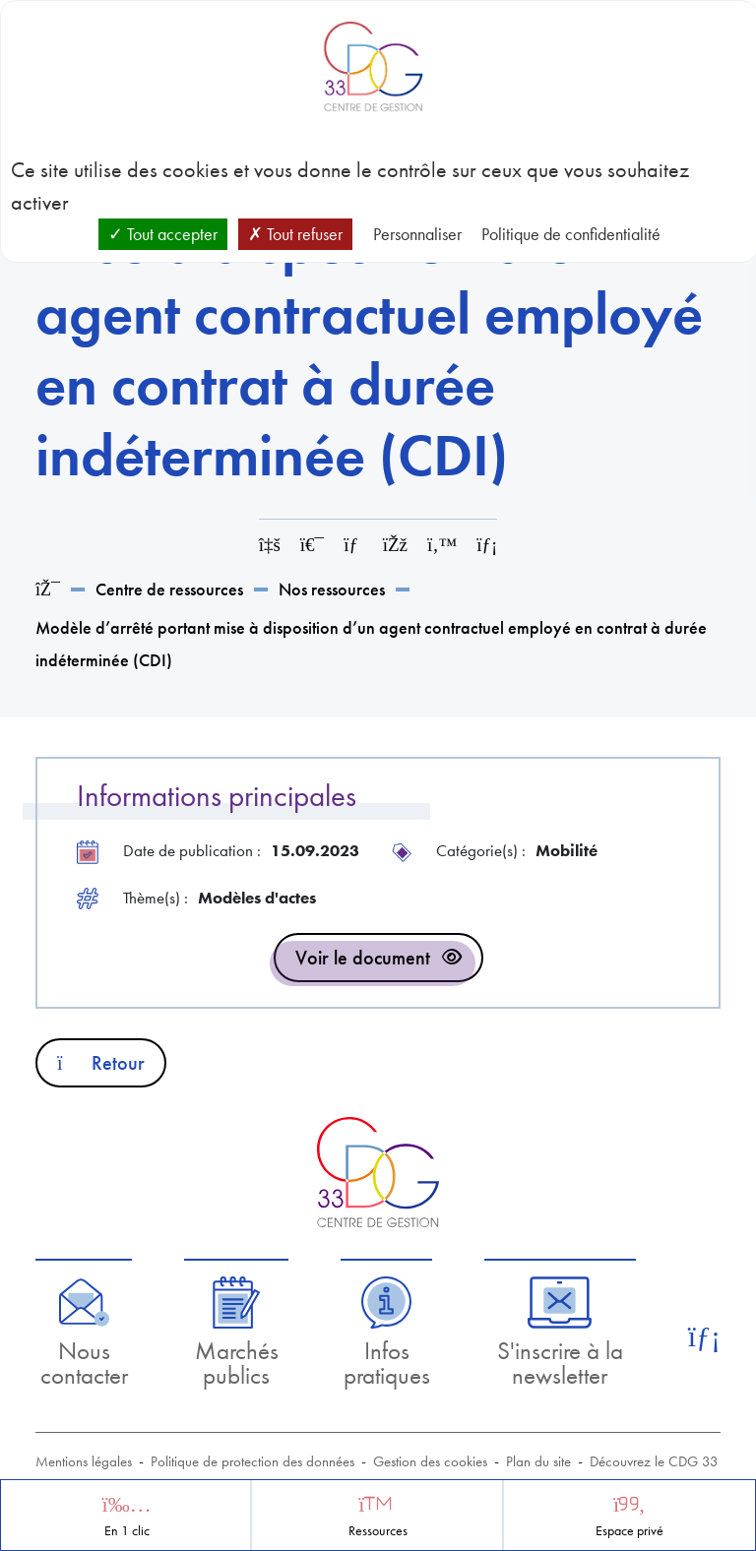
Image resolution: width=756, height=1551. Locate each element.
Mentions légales (83, 1461)
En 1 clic (127, 1530)
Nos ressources (332, 589)
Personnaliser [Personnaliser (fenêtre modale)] (417, 233)
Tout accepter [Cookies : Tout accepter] (163, 233)
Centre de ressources (169, 589)
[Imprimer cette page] (312, 544)
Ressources (378, 1530)
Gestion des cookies (430, 1461)
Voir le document (362, 957)
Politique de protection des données (252, 1461)
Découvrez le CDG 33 (654, 1461)
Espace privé (629, 1530)
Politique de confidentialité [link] (571, 233)
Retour (101, 1063)
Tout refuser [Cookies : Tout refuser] (295, 233)
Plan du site (538, 1461)
